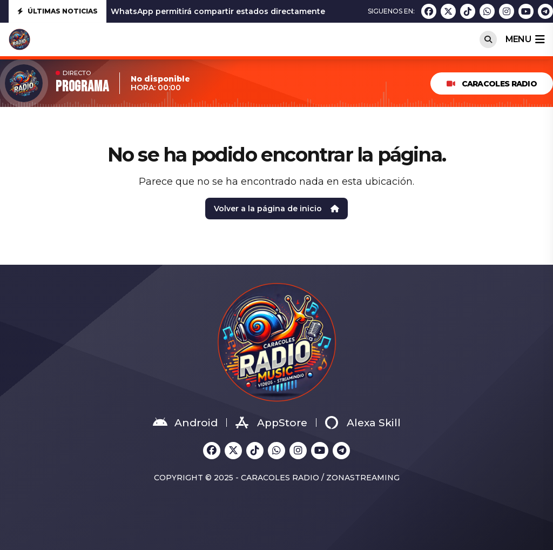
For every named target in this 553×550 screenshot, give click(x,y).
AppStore (271, 422)
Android (185, 422)
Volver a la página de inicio (276, 208)
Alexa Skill (363, 422)
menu (524, 39)
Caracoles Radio (492, 84)
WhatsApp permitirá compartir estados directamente (218, 11)
